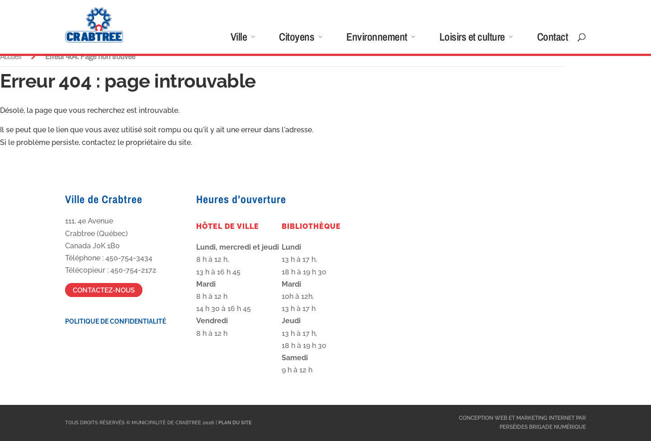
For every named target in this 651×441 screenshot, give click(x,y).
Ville (239, 38)
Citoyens (296, 38)
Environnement (376, 38)
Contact (552, 38)
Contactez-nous (104, 290)
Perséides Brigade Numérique (543, 427)
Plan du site (235, 423)
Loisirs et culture (472, 38)
